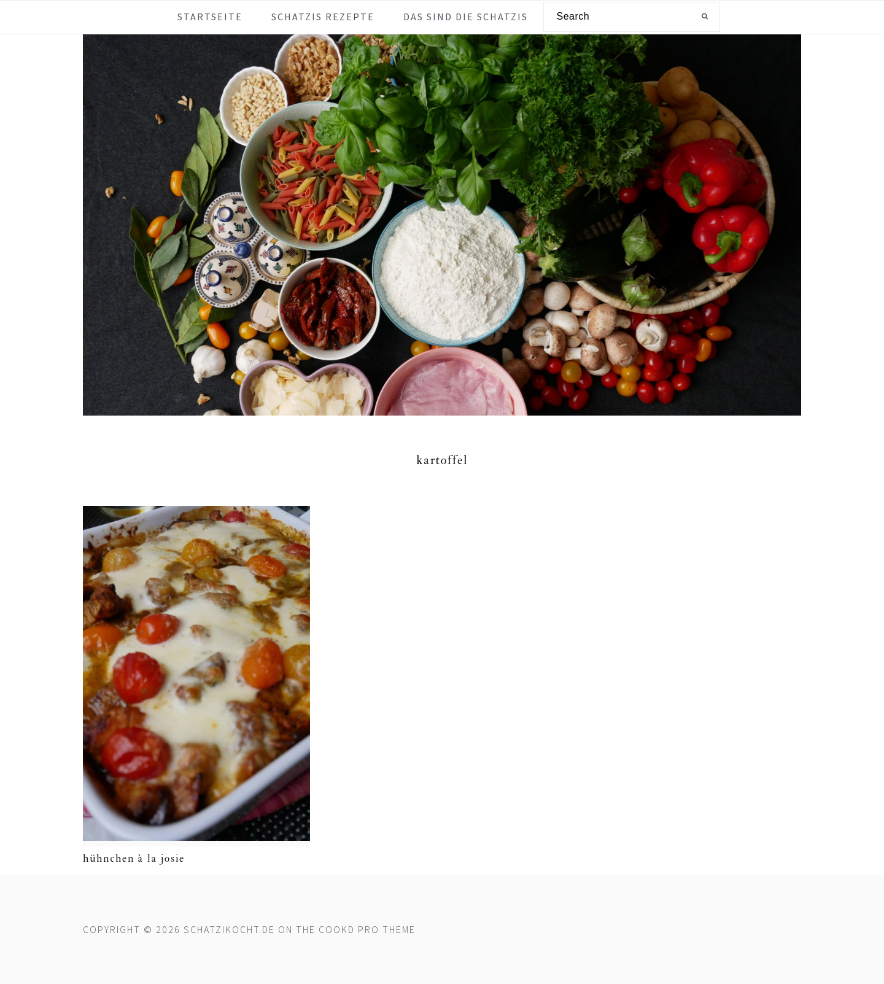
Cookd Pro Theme (367, 929)
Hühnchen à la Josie (134, 858)
